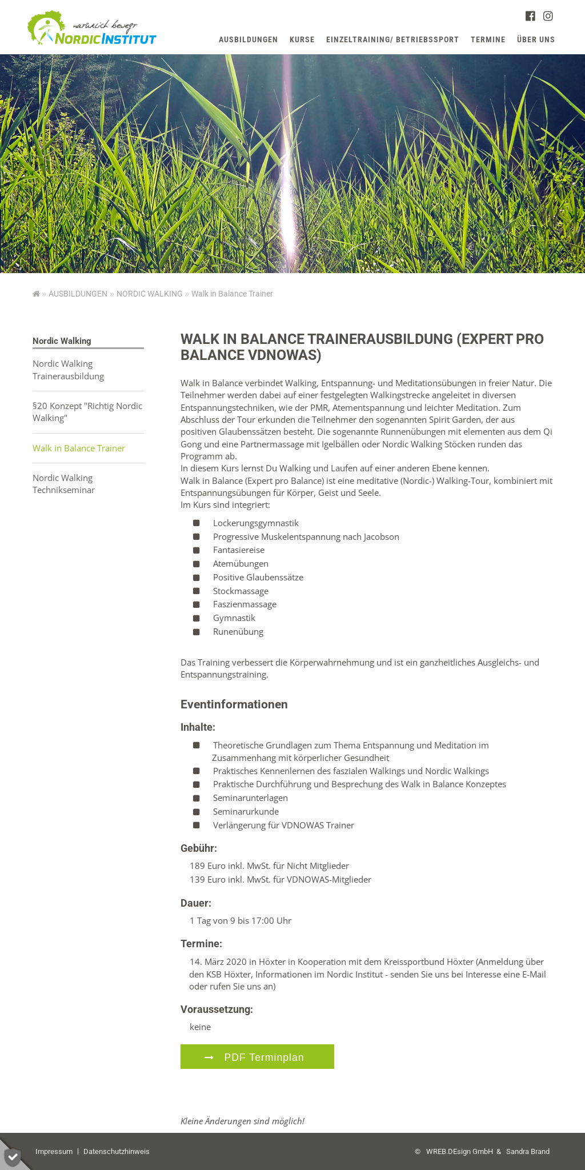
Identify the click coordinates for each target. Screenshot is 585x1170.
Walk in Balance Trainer (79, 448)
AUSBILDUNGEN (78, 293)
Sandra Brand (528, 1151)
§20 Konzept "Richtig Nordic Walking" (87, 411)
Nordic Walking (150, 293)
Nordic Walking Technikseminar (64, 483)
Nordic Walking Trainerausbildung (68, 369)
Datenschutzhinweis (116, 1151)
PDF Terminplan (264, 1057)
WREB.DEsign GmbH (459, 1151)
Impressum (54, 1151)
